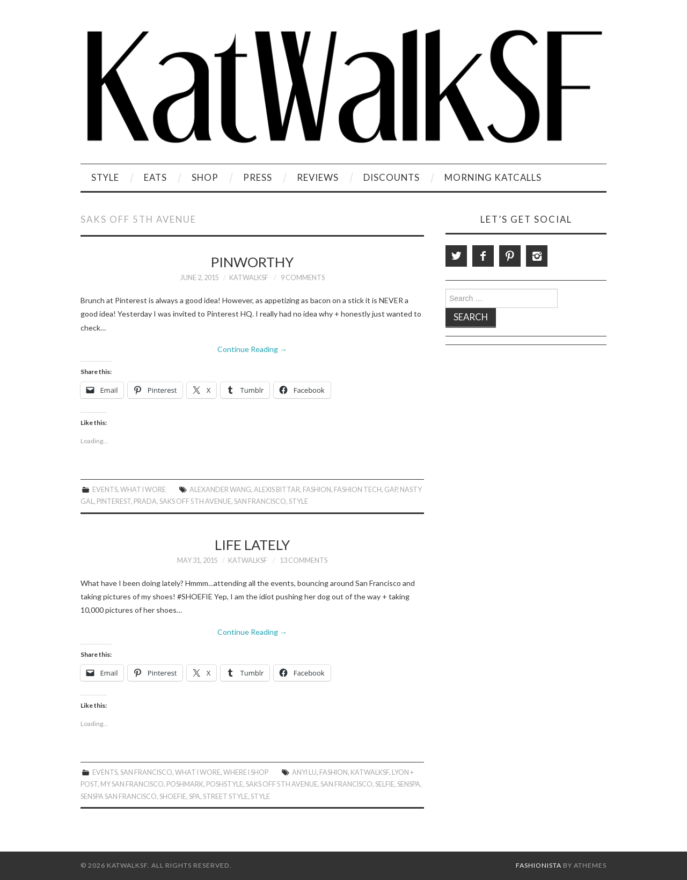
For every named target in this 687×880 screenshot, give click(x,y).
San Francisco (260, 501)
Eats (155, 177)
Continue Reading (252, 349)
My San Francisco (132, 784)
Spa (194, 797)
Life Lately (252, 545)
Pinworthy (252, 262)
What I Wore (143, 490)
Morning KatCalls (493, 177)
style (298, 501)
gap (390, 490)
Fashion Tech (358, 490)
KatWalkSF (248, 278)
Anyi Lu (304, 772)
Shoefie (172, 797)
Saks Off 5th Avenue (195, 501)
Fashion (317, 490)
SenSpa (408, 784)
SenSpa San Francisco (119, 797)
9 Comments (303, 278)
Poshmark (184, 784)
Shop (205, 177)
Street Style (225, 797)
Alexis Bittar (277, 490)
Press (257, 177)
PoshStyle (224, 784)
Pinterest (114, 501)
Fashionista (538, 865)
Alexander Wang (220, 490)
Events (105, 490)
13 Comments (303, 560)
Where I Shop (245, 772)
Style (105, 177)
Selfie (384, 784)
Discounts (391, 177)
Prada (145, 501)
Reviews (318, 177)
